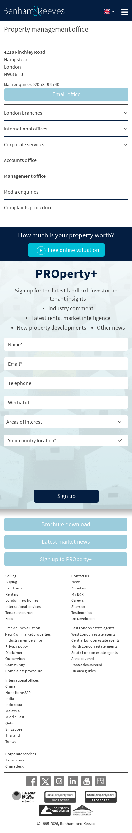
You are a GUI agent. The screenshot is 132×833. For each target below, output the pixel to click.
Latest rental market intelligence (70, 317)
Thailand (12, 735)
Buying (11, 581)
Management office (25, 176)
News (75, 581)
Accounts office (20, 160)
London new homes (21, 600)
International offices (25, 128)
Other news (111, 327)
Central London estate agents (95, 640)
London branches (23, 113)
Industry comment (70, 308)
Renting (11, 594)
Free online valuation (22, 628)
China (10, 686)
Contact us (80, 575)
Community (15, 664)
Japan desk (14, 760)
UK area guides (83, 670)
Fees (9, 618)
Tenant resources (19, 612)
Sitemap (78, 606)
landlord (77, 290)
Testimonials (81, 612)
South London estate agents (94, 652)
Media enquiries (21, 191)
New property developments (51, 327)
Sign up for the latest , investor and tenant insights (68, 294)
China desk (14, 766)
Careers (77, 600)
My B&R (77, 594)
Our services (15, 658)
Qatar (9, 723)
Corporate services (24, 144)
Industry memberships (23, 640)
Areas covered (82, 658)
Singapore (13, 729)
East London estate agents (92, 628)
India (9, 698)
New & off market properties (28, 634)
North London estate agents (94, 646)
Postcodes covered (86, 664)
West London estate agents (93, 634)
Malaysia (12, 710)
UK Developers (83, 618)
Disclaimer (13, 652)
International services (23, 606)
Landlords (13, 588)
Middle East (14, 716)
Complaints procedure (28, 207)
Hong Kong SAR (18, 692)
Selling (10, 575)
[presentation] (66, 465)
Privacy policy (16, 646)
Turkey (10, 741)
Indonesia (13, 704)
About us (78, 588)
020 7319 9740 (46, 84)
